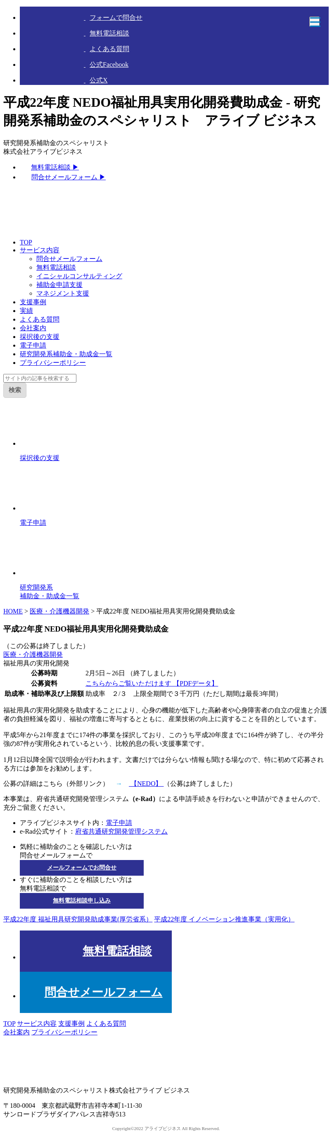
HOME (13, 611)
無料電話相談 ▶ (55, 167)
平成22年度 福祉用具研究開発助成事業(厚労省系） (77, 919)
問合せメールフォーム (69, 258)
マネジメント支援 (62, 293)
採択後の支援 (39, 336)
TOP (26, 242)
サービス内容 (39, 250)
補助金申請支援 (59, 284)
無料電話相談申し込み (82, 901)
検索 (15, 389)
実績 (26, 310)
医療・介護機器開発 (59, 611)
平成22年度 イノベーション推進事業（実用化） (224, 919)
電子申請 (33, 345)
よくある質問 (39, 319)
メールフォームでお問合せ (81, 868)
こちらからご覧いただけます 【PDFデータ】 (151, 683)
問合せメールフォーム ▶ (68, 177)
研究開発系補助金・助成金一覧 (66, 353)
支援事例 (33, 301)
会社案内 (33, 327)
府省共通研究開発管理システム (121, 831)
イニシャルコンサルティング (79, 276)
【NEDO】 (146, 783)
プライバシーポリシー (53, 362)
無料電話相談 (56, 267)
